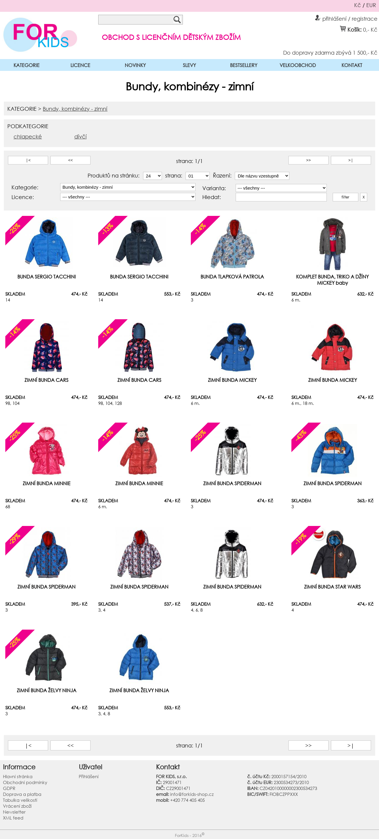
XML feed (13, 818)
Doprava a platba (22, 794)
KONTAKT (352, 65)
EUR (371, 5)
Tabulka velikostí (20, 800)
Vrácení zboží (17, 806)
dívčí (80, 136)
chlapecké (28, 136)
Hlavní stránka (17, 776)
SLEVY (189, 65)
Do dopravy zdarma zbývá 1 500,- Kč (330, 52)
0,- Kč (370, 29)
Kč (357, 5)
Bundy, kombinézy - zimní (75, 108)
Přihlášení (89, 776)
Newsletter (14, 812)
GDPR (9, 788)
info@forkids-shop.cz (192, 794)
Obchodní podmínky (25, 782)
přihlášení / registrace (346, 18)
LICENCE (80, 65)
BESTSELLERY (243, 65)
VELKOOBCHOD (298, 65)
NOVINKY (135, 65)
